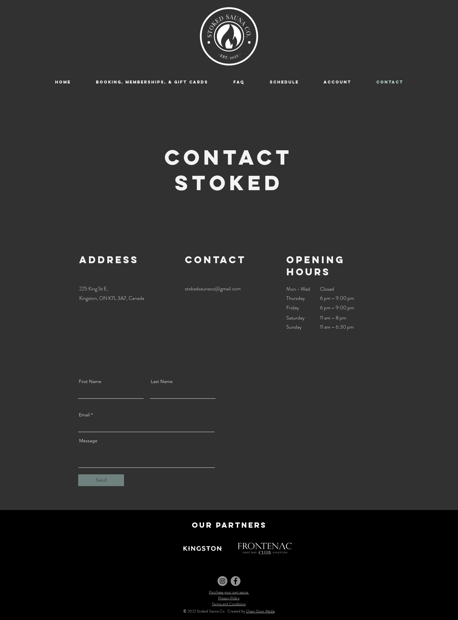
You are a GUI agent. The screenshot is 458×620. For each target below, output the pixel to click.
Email (84, 414)
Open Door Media (260, 611)
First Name (90, 381)
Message (88, 440)
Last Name (162, 381)
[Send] (101, 480)
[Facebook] (235, 581)
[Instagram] (222, 581)
